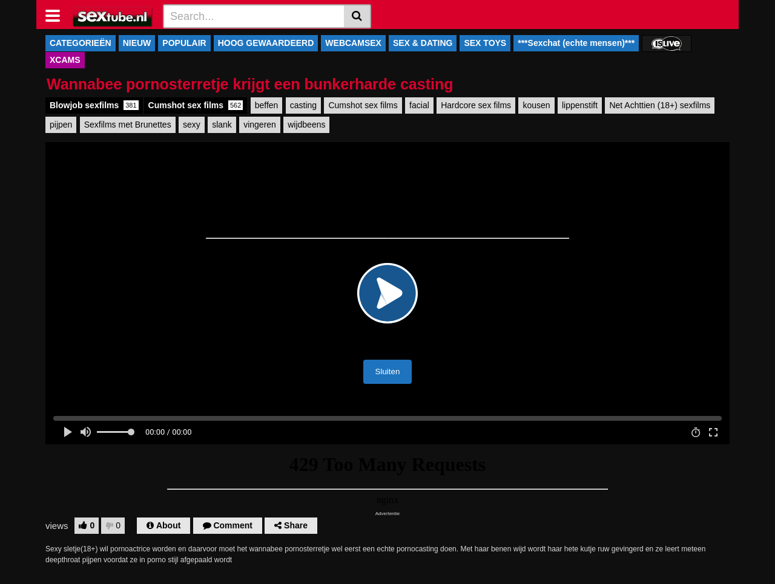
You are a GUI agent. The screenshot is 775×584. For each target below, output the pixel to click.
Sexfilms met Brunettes (127, 124)
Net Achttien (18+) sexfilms (659, 105)
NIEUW (137, 43)
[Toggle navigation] (57, 14)
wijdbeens (306, 124)
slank (222, 124)
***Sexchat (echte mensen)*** (576, 43)
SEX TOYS (485, 43)
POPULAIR (184, 43)
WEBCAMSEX (353, 43)
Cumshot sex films (195, 105)
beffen (267, 105)
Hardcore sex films (476, 105)
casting (303, 105)
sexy (191, 124)
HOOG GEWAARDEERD (266, 43)
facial (419, 105)
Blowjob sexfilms (94, 105)
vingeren (259, 124)
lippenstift (580, 105)
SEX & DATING (423, 43)
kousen (536, 105)
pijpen (61, 124)
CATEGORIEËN (80, 43)
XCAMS (65, 60)
